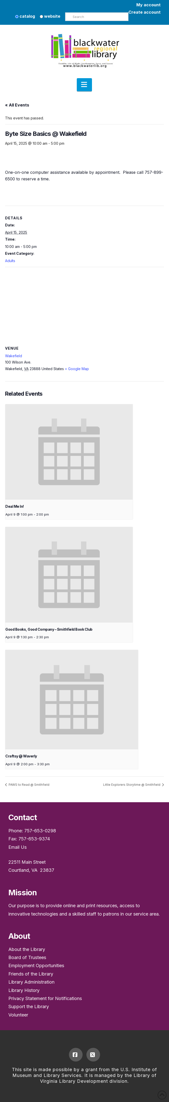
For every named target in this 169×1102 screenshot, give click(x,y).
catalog (25, 16)
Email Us (17, 847)
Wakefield (13, 356)
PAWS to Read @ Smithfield (28, 785)
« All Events (17, 105)
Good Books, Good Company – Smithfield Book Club (48, 629)
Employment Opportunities (36, 965)
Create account (144, 12)
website (50, 16)
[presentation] (69, 452)
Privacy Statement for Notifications (45, 998)
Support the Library (28, 1006)
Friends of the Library (30, 974)
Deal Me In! (14, 506)
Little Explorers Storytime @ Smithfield (132, 785)
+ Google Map (77, 369)
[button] (84, 84)
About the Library (26, 949)
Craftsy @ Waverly (21, 756)
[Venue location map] (84, 303)
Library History (24, 990)
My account (148, 4)
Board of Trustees (27, 957)
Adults (10, 261)
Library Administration (31, 982)
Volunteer (18, 1015)
